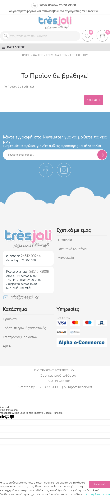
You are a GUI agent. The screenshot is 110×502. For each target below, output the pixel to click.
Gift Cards (63, 318)
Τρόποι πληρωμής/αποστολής (24, 328)
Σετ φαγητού (79, 55)
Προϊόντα (10, 319)
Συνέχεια (94, 100)
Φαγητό (38, 55)
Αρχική (26, 55)
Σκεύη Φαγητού (56, 55)
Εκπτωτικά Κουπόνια (72, 249)
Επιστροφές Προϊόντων (20, 337)
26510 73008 (67, 5)
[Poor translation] (9, 416)
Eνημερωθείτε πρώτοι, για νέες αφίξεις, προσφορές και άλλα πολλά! (52, 146)
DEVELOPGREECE (48, 387)
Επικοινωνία (65, 258)
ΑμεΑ (7, 346)
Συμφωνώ (99, 484)
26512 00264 (48, 5)
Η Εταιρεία (64, 240)
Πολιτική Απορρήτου (96, 494)
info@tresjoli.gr (21, 297)
